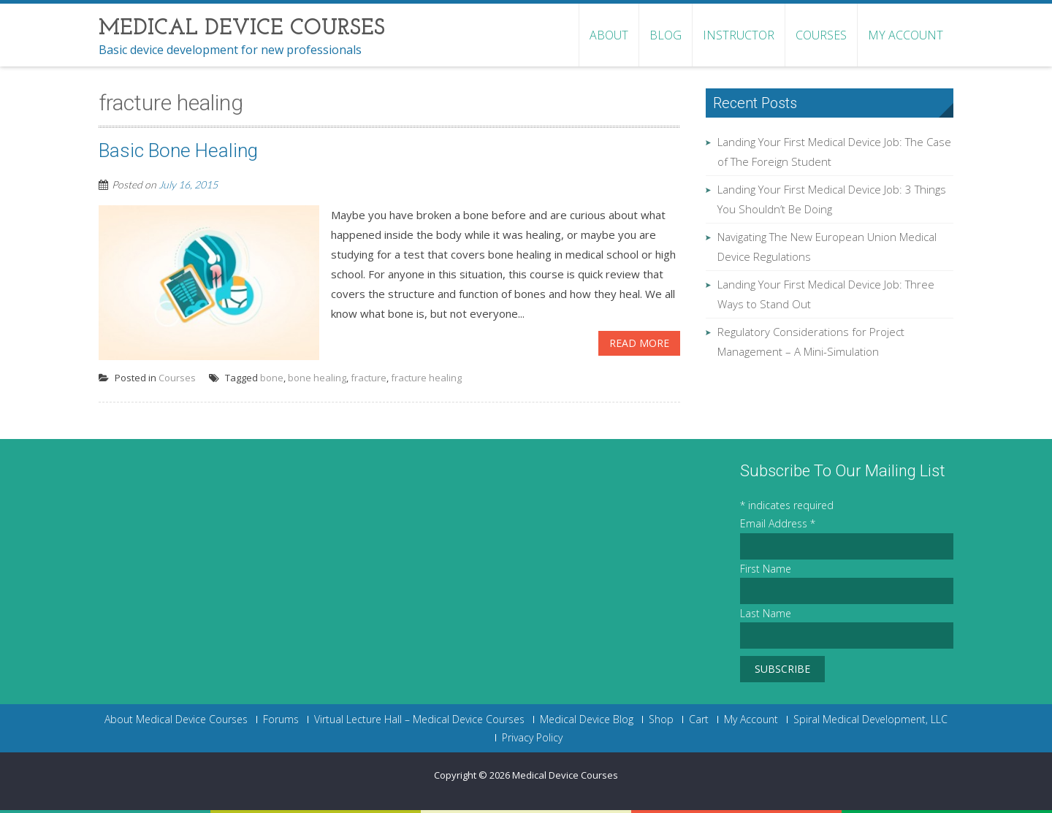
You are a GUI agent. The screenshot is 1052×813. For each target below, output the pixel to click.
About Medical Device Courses (176, 719)
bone (271, 377)
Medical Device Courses (565, 775)
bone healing (317, 377)
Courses (821, 35)
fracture (368, 377)
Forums (281, 719)
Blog (665, 35)
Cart (699, 719)
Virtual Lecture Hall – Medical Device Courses (419, 719)
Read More (639, 343)
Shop (661, 719)
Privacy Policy (532, 737)
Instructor (738, 35)
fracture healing (426, 377)
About (609, 35)
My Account (905, 35)
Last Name (765, 613)
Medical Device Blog (586, 719)
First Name (765, 569)
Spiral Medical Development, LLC (870, 719)
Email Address (777, 523)
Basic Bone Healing (178, 150)
